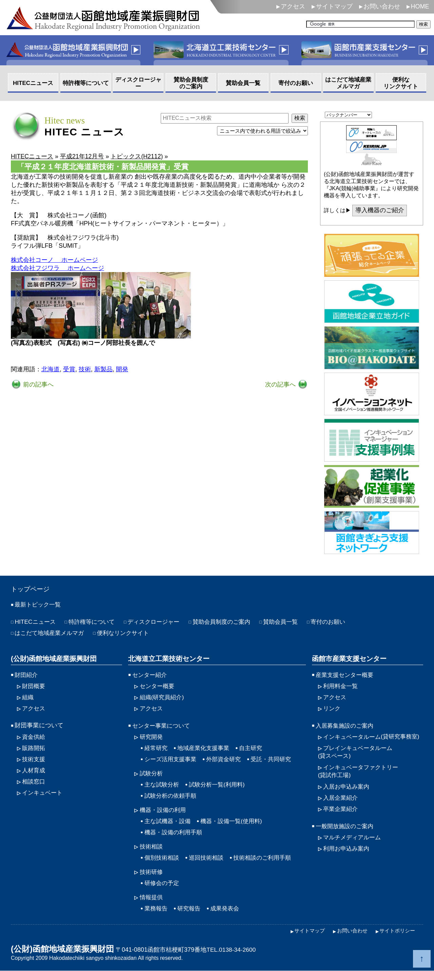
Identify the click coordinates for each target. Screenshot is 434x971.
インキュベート (43, 792)
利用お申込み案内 (347, 856)
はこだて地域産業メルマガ (51, 633)
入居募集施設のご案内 (346, 725)
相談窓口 (34, 781)
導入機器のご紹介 (379, 210)
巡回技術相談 (209, 857)
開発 (122, 369)
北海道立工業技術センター (169, 658)
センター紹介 (150, 674)
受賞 (69, 369)
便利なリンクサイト (128, 633)
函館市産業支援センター (349, 658)
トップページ (31, 589)
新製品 (103, 369)
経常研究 (156, 748)
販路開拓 (34, 748)
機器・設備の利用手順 (174, 832)
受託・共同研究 (277, 759)
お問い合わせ (381, 6)
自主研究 (255, 748)
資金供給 (34, 736)
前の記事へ (37, 384)
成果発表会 (228, 908)
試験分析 (152, 773)
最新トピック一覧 (39, 604)
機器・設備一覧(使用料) (235, 821)
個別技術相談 (162, 857)
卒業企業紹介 (341, 817)
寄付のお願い (342, 622)
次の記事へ (281, 384)
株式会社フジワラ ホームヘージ (57, 268)
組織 (28, 697)
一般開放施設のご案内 (346, 834)
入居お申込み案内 (347, 794)
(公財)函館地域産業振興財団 (54, 658)
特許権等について (95, 622)
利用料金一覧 (341, 686)
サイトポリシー (396, 931)
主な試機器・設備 (168, 821)
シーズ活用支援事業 (171, 759)
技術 (85, 369)
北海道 (50, 369)
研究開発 (152, 736)
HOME (420, 6)
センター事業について (162, 725)
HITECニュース (36, 622)
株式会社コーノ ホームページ (54, 260)
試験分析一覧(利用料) (220, 784)
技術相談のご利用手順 (267, 857)
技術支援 (34, 759)
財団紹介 (27, 674)
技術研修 (152, 871)
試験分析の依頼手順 (171, 795)
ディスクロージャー (159, 622)
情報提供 (152, 897)
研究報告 (191, 908)
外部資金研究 (227, 759)
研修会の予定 (162, 883)
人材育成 (34, 770)
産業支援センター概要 (346, 674)
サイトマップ (334, 6)
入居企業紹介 (341, 805)
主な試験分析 (162, 784)
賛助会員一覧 (292, 622)
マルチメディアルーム (353, 845)
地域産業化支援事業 (206, 748)
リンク (332, 708)
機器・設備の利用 (164, 810)
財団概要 (34, 686)
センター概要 (158, 686)
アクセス (293, 6)
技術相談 (152, 846)
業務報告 (156, 908)
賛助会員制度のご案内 (230, 622)
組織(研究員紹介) (163, 697)
